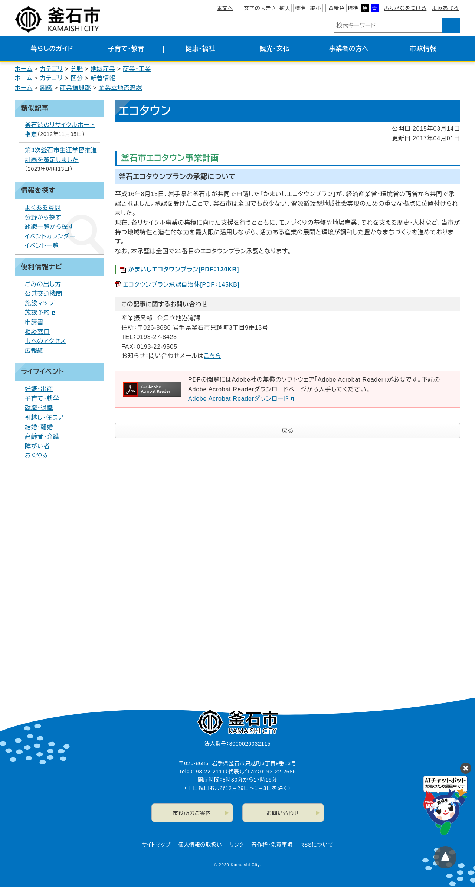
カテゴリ (51, 69)
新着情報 (103, 78)
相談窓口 (37, 332)
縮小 (315, 8)
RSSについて (316, 845)
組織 (46, 88)
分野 (77, 69)
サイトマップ (156, 845)
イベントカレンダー (50, 236)
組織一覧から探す (49, 227)
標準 (300, 8)
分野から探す (43, 217)
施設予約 (40, 312)
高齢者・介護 (42, 436)
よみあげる (445, 8)
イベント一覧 (42, 245)
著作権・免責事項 (272, 845)
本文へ (225, 8)
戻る (288, 430)
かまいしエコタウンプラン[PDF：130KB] (183, 269)
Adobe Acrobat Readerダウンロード (241, 398)
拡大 (285, 8)
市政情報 (423, 48)
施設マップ (40, 303)
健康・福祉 (201, 48)
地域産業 (103, 69)
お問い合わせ (283, 813)
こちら (212, 356)
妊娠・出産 (39, 389)
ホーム (24, 69)
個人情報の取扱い (200, 845)
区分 (77, 78)
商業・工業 (137, 69)
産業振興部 (75, 88)
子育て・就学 (42, 398)
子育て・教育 (126, 48)
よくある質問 (43, 208)
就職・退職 (39, 408)
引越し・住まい (44, 417)
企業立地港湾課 (120, 88)
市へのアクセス (45, 341)
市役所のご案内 (192, 813)
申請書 (34, 322)
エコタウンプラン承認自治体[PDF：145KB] (181, 284)
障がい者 (37, 446)
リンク (237, 845)
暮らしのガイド (51, 48)
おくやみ (37, 455)
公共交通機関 (43, 293)
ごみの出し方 (43, 284)
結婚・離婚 (39, 427)
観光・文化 (275, 48)
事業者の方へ (349, 48)
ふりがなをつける (405, 8)
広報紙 (34, 351)
